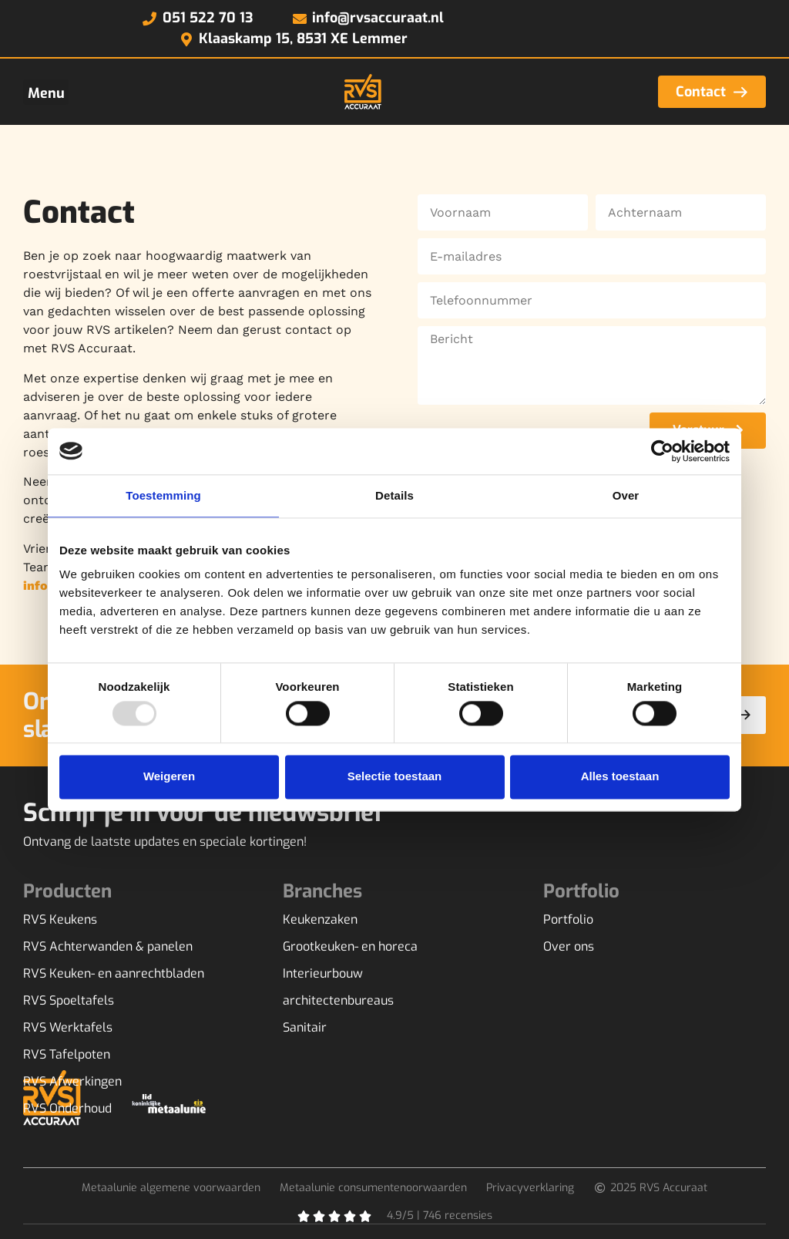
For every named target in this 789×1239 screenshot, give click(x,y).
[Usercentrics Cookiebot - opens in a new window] (662, 451)
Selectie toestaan (394, 776)
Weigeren (169, 776)
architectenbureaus (338, 1000)
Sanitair (305, 1027)
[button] (46, 92)
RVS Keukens (60, 920)
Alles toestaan (620, 776)
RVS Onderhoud (67, 1108)
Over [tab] (626, 495)
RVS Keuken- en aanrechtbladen (113, 973)
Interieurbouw (323, 973)
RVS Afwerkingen (72, 1081)
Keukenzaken (320, 920)
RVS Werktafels (67, 1027)
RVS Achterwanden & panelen (108, 947)
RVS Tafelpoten (66, 1054)
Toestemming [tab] (163, 495)
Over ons (568, 947)
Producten (67, 891)
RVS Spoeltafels (68, 1000)
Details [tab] (394, 495)
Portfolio (568, 920)
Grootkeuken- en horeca (350, 947)
